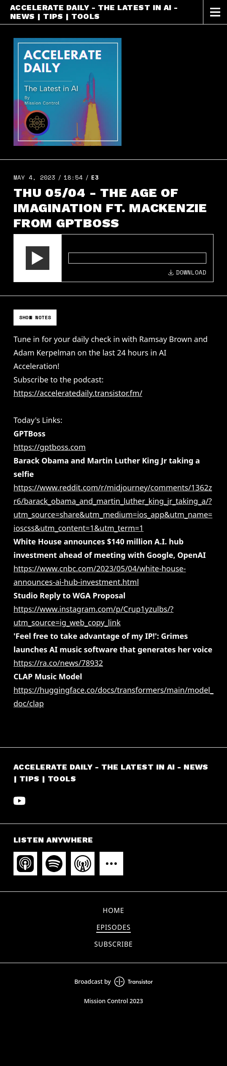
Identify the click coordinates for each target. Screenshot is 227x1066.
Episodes (113, 927)
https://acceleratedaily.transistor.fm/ (78, 393)
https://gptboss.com (50, 447)
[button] (37, 258)
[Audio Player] (113, 258)
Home (113, 910)
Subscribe (113, 944)
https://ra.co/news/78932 (58, 663)
